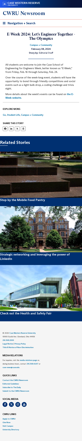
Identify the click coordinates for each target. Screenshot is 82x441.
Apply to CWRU (9, 419)
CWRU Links (9, 414)
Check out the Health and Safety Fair (26, 313)
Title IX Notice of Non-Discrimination (18, 347)
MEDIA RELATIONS (13, 355)
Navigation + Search (18, 24)
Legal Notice (8, 344)
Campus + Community (32, 115)
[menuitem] (41, 380)
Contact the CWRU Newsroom (15, 380)
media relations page (28, 360)
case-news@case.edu (11, 367)
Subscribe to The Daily (12, 387)
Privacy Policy (20, 344)
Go (4, 115)
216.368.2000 (8, 340)
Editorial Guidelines (11, 384)
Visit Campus (8, 426)
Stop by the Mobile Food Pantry (22, 200)
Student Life (13, 115)
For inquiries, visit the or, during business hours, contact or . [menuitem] (21, 364)
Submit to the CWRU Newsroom (16, 391)
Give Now (6, 422)
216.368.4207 (32, 364)
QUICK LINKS (10, 375)
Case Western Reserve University (22, 333)
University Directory (11, 429)
